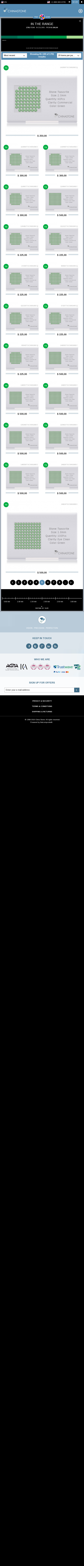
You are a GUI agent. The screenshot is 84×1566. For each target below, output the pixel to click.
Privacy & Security (42, 1542)
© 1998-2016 (30, 1561)
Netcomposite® (46, 1563)
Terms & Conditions (42, 1547)
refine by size (42, 1448)
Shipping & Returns (42, 1553)
